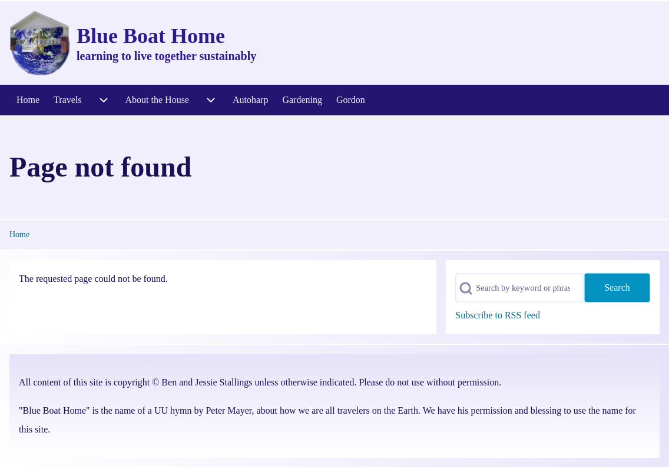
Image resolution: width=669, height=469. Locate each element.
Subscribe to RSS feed (497, 315)
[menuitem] (28, 100)
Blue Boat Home (151, 36)
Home (19, 234)
